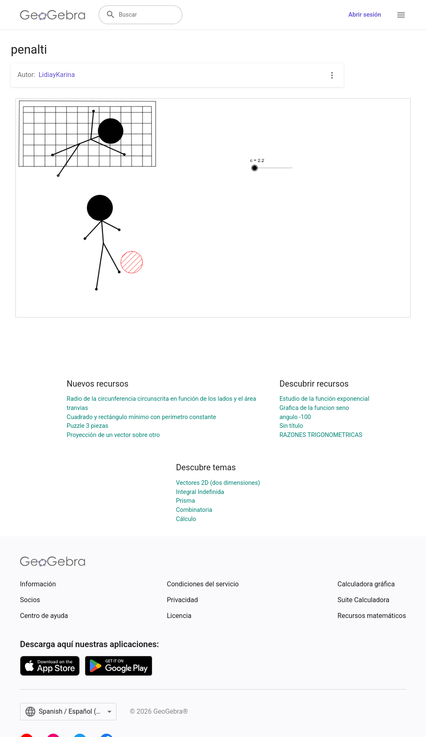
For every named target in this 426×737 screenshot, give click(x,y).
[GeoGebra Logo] (52, 15)
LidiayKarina (57, 75)
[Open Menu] (401, 15)
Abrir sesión (365, 14)
